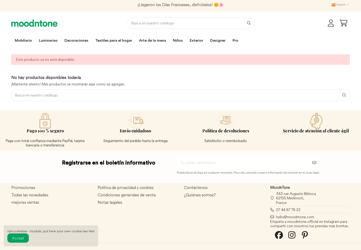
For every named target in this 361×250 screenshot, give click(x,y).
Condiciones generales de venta (127, 195)
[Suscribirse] (314, 162)
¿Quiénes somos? (200, 195)
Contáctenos (196, 187)
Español (341, 4)
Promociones (23, 187)
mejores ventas (25, 202)
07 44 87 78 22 (288, 209)
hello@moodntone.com (295, 217)
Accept (18, 238)
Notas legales (110, 202)
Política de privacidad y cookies (126, 187)
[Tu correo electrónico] (243, 162)
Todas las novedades (29, 195)
